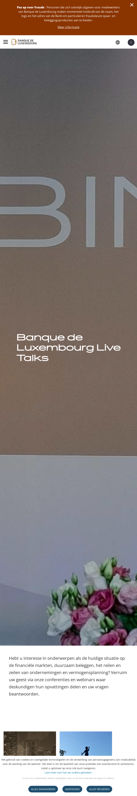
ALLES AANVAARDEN (43, 789)
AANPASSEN (72, 789)
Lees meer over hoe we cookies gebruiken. (68, 772)
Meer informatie (68, 27)
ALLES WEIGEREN (99, 789)
